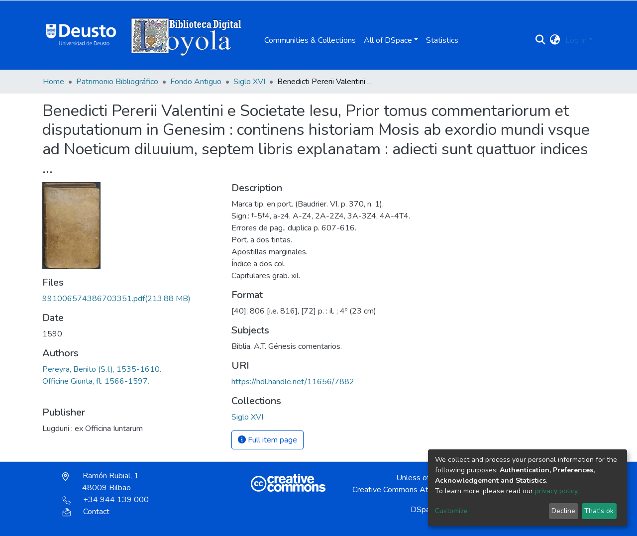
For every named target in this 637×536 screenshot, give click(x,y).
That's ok (599, 511)
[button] (555, 40)
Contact (85, 511)
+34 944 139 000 (105, 499)
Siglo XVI (249, 81)
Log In (576, 40)
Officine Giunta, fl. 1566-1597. (95, 381)
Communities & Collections (310, 40)
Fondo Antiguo (195, 81)
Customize (451, 511)
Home (53, 81)
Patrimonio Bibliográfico (117, 81)
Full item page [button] (267, 439)
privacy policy (556, 491)
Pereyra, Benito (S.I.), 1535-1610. (101, 369)
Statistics (442, 40)
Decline (563, 511)
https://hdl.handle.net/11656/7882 (292, 381)
